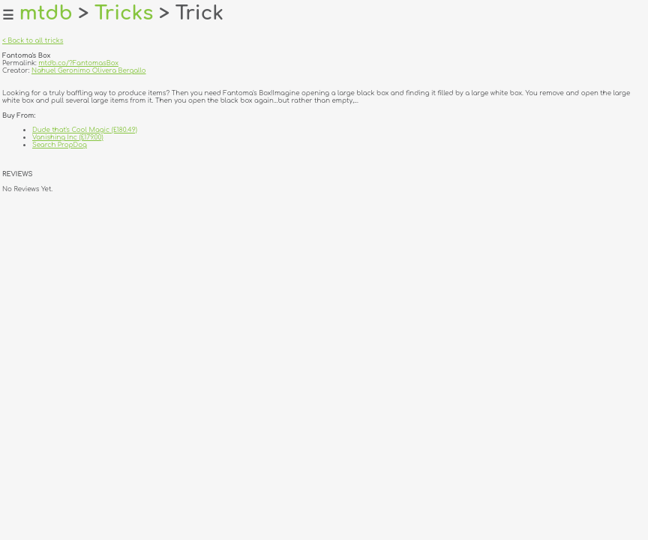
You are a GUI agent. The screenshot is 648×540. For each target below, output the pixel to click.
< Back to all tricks (32, 40)
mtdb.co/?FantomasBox (78, 63)
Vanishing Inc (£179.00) (68, 137)
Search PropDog (59, 144)
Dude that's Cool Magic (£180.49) (84, 130)
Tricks (123, 13)
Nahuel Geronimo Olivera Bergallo (89, 70)
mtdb (46, 13)
